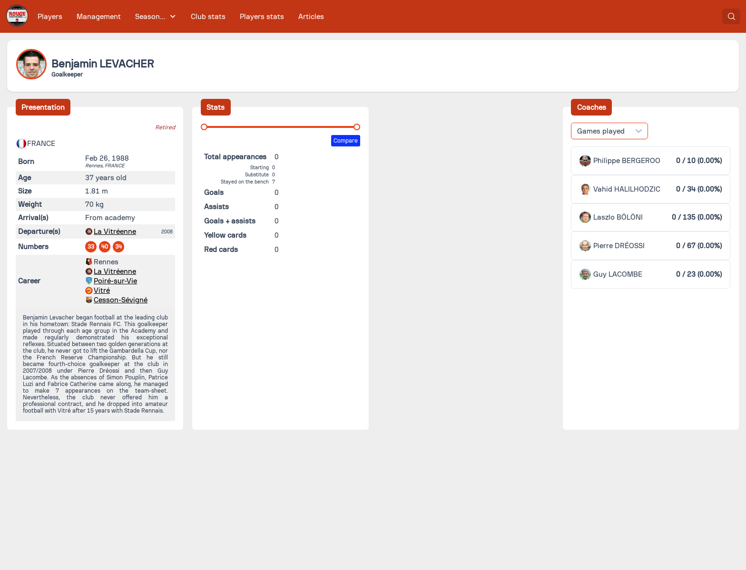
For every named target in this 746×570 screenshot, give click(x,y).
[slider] (204, 127)
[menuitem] (50, 16)
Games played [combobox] (601, 131)
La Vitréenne (115, 231)
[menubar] (180, 16)
